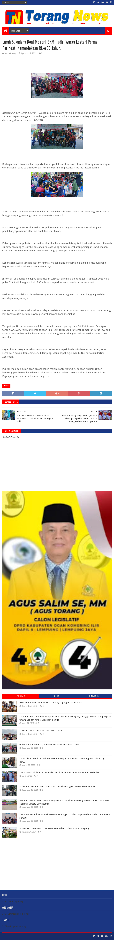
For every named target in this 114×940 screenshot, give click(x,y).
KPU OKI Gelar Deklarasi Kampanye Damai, (40, 730)
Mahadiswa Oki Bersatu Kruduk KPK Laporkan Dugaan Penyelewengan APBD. (58, 786)
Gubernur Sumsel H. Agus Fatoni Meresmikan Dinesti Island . (49, 744)
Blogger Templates (39, 936)
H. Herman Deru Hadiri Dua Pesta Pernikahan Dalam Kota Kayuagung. (54, 828)
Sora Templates (20, 936)
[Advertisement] (57, 861)
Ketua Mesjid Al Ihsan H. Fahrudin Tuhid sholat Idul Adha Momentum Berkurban (59, 772)
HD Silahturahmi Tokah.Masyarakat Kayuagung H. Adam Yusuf (50, 702)
